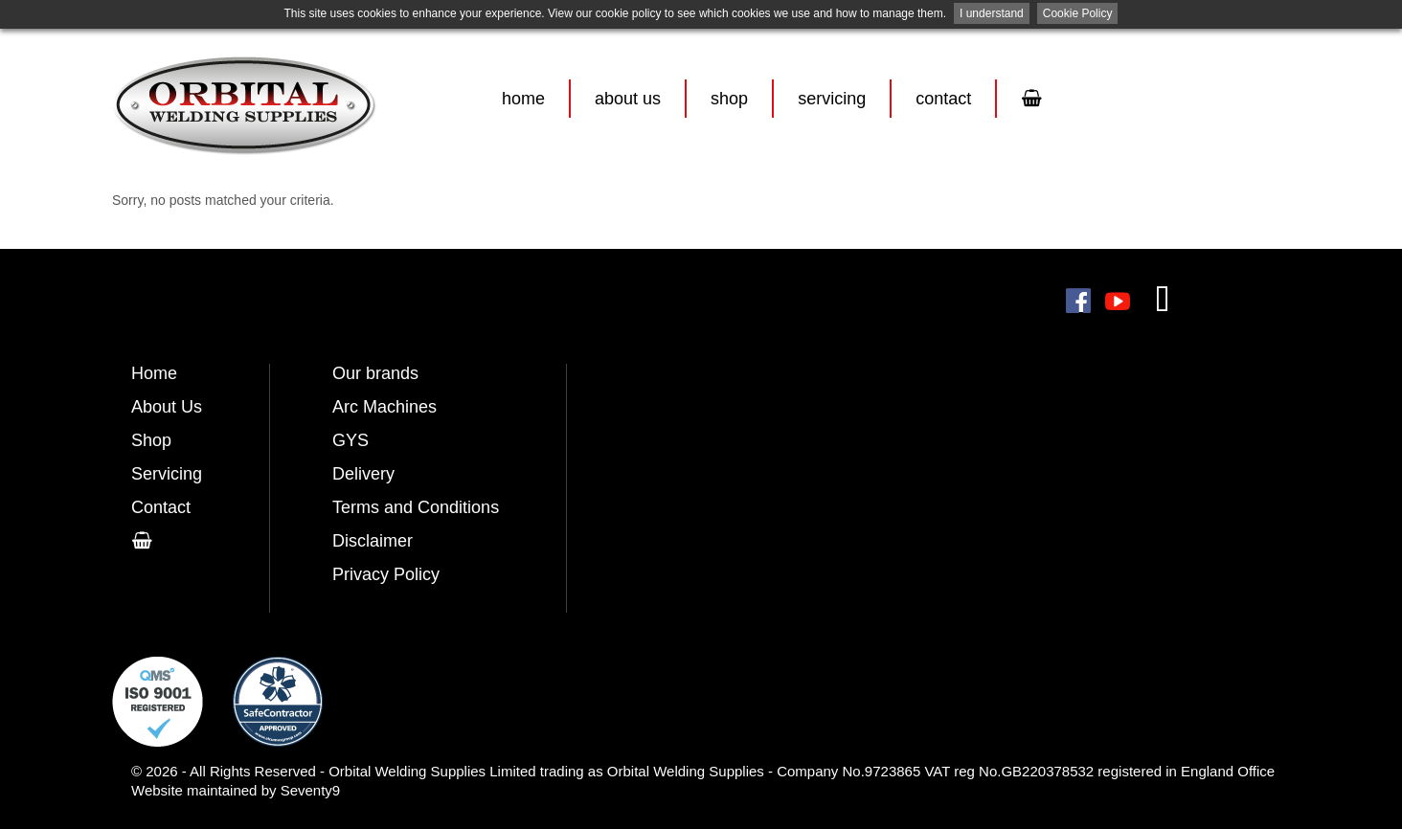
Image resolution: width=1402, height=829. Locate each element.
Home (523, 98)
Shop (729, 98)
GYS (350, 440)
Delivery (363, 473)
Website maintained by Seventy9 (235, 790)
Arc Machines (384, 406)
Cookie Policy (1078, 13)
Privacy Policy (386, 574)
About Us (628, 98)
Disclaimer (372, 540)
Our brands (375, 373)
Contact (943, 98)
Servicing (832, 98)
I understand (992, 13)
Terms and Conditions (415, 507)
